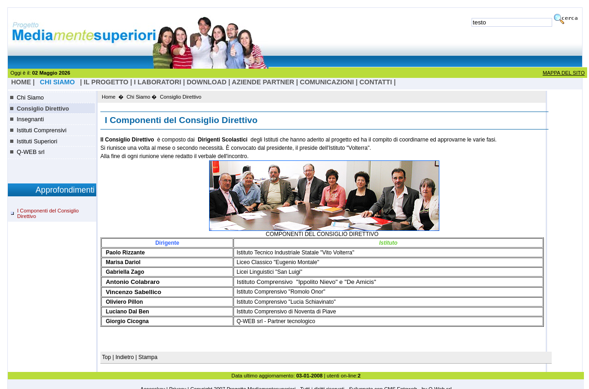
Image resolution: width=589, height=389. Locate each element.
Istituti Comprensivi (41, 130)
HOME (21, 82)
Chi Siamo (30, 97)
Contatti (376, 82)
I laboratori (157, 82)
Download (206, 82)
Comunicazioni (327, 82)
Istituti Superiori (37, 141)
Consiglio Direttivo (43, 108)
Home (109, 97)
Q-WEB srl (30, 151)
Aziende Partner (263, 82)
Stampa (148, 357)
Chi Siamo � (142, 97)
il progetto (106, 82)
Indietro (125, 357)
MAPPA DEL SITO (563, 73)
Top (107, 357)
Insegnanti (30, 119)
